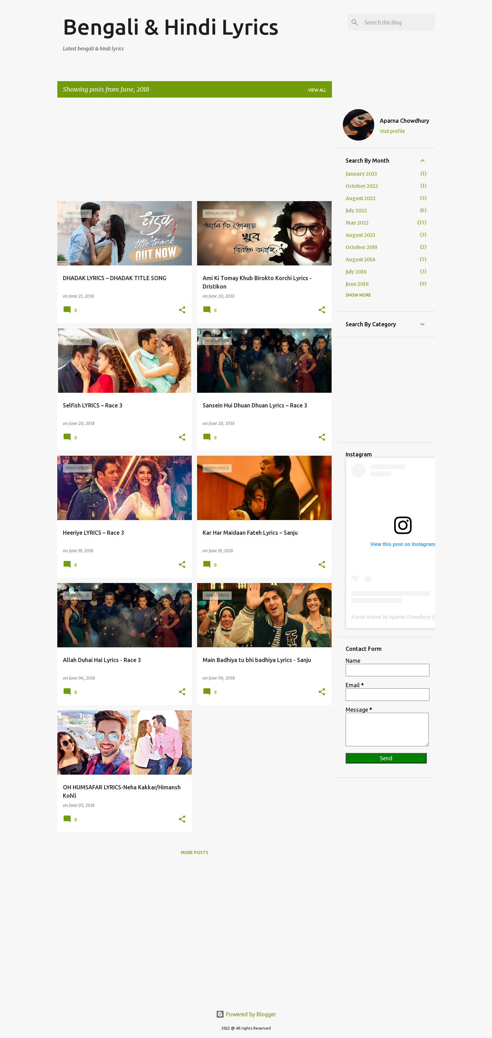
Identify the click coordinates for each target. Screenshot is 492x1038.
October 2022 (362, 186)
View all (317, 90)
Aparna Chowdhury (404, 121)
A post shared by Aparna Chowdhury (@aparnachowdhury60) (418, 617)
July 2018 (356, 272)
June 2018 (357, 284)
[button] (182, 310)
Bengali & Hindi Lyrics (170, 26)
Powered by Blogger (246, 1014)
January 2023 (361, 174)
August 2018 (360, 259)
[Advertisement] (194, 152)
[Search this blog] (398, 22)
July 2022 (356, 210)
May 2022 (357, 223)
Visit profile (392, 131)
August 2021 (360, 235)
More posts (194, 852)
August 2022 (361, 198)
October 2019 (361, 247)
